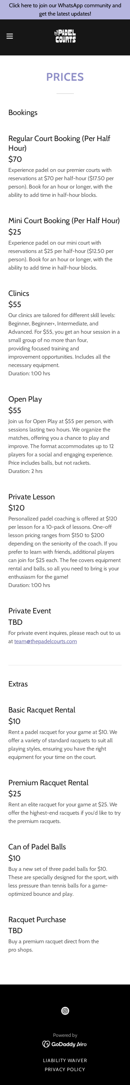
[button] (12, 36)
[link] (64, 36)
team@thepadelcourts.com (45, 641)
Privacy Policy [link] (65, 1069)
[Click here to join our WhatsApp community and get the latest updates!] (65, 9)
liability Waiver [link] (65, 1060)
